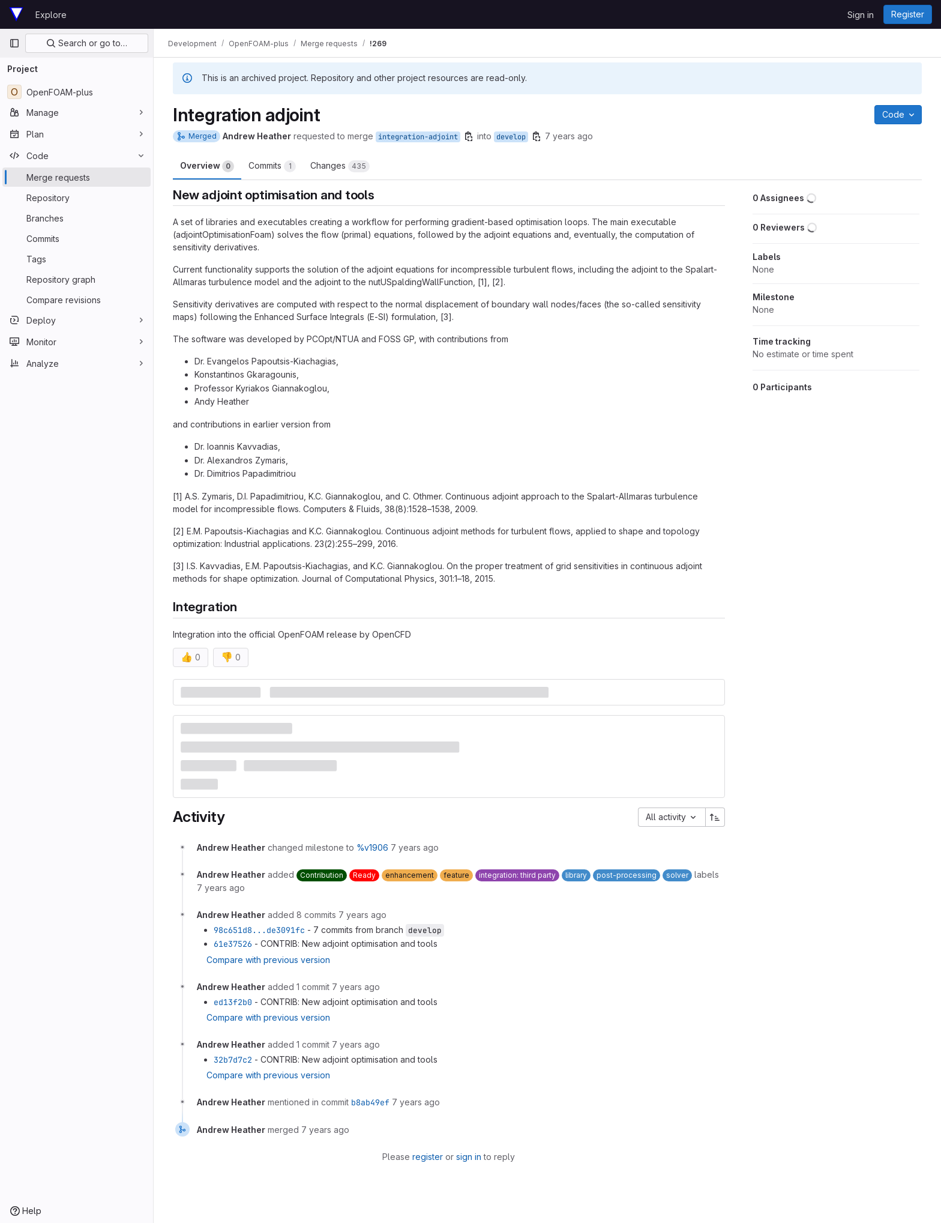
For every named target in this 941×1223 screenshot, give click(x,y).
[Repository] (76, 197)
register (427, 1157)
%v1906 (372, 847)
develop (511, 137)
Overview (207, 166)
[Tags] (76, 258)
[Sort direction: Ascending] (715, 817)
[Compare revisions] (76, 299)
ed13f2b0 (233, 1002)
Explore (51, 15)
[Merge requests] (76, 177)
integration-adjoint (418, 137)
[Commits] (76, 238)
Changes (340, 166)
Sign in (860, 15)
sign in (468, 1157)
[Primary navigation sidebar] (14, 43)
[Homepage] (16, 14)
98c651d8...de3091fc (259, 930)
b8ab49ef (370, 1102)
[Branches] (76, 218)
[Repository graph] (76, 279)
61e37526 (233, 943)
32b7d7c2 (233, 1059)
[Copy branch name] (468, 136)
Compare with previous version (268, 960)
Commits (272, 166)
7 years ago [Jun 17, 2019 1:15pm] (569, 136)
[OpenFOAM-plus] (76, 91)
